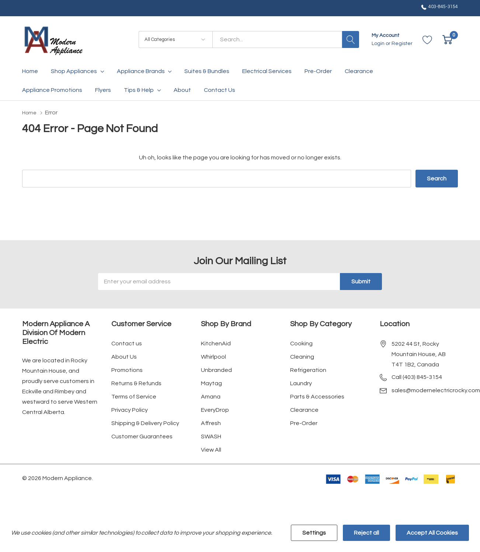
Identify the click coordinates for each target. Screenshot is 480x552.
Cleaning (302, 356)
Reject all (366, 533)
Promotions (127, 370)
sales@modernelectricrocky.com (436, 390)
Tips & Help (139, 90)
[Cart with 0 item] (447, 39)
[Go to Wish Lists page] (427, 39)
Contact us (126, 343)
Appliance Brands (141, 71)
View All (211, 449)
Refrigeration (308, 370)
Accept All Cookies (432, 533)
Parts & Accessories (317, 396)
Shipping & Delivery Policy (145, 423)
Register (402, 43)
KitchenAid (216, 343)
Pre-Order (303, 423)
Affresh (211, 423)
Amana (210, 396)
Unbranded (216, 370)
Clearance (304, 410)
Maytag (211, 383)
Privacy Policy (129, 410)
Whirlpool (213, 356)
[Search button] (350, 39)
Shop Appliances (74, 71)
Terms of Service (133, 396)
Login (379, 43)
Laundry (301, 383)
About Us (124, 356)
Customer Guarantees (142, 436)
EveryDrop (215, 410)
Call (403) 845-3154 (417, 377)
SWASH (211, 436)
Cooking (301, 343)
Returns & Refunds (136, 383)
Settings (314, 533)
